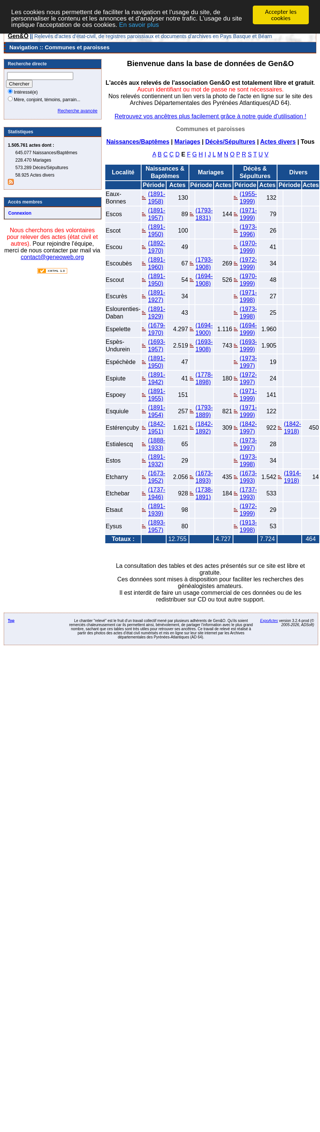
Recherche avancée (77, 110)
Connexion (19, 213)
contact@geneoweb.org (52, 257)
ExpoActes (269, 621)
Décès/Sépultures (230, 142)
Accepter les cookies (280, 15)
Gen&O (18, 36)
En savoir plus (139, 24)
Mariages (187, 142)
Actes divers (278, 142)
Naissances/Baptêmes (138, 142)
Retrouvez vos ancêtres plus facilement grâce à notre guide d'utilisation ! (211, 116)
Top (11, 621)
